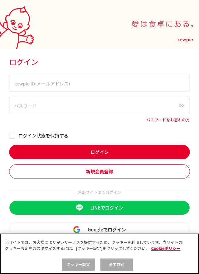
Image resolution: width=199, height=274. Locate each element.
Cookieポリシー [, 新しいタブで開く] (165, 248)
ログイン (99, 152)
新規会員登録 (99, 171)
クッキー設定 (78, 264)
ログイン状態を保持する (43, 135)
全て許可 (117, 264)
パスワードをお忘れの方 (168, 120)
